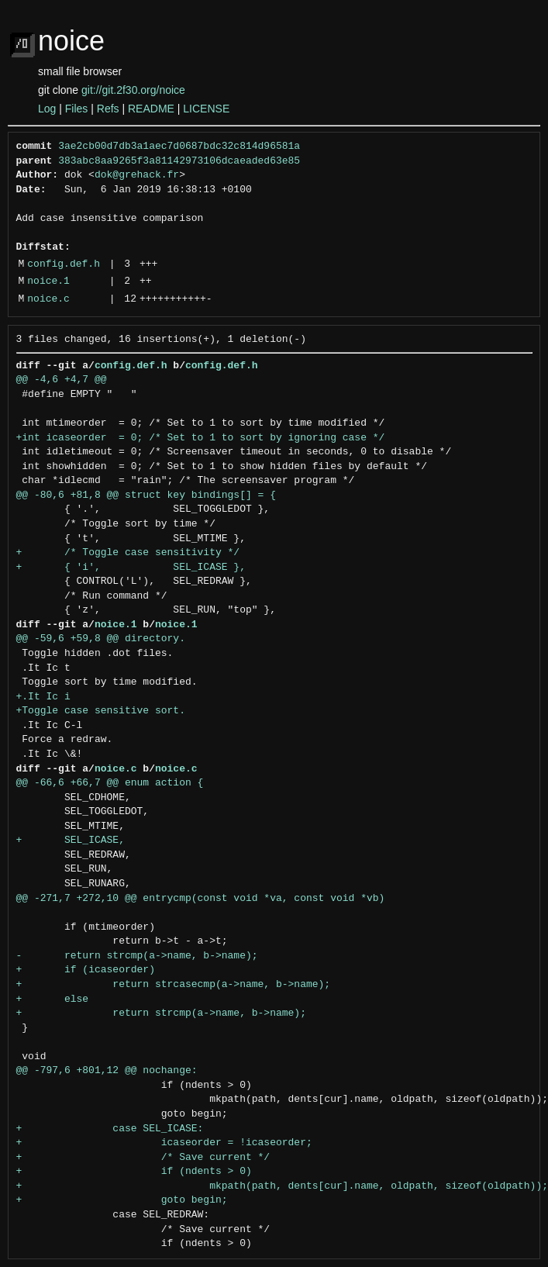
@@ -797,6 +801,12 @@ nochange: (107, 1071)
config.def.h (63, 264)
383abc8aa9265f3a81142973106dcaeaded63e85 (179, 161)
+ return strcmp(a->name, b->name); (161, 1013)
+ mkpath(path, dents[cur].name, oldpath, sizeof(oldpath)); (282, 1186)
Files (76, 108)
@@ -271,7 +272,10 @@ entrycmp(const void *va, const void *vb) (200, 899)
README (151, 108)
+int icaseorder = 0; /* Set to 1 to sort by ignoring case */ (200, 438)
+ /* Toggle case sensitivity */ (128, 553)
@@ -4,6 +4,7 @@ (61, 380)
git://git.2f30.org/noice (133, 90)
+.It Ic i (43, 697)
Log (47, 108)
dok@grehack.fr (137, 175)
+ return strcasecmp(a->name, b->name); (173, 985)
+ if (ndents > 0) (134, 1172)
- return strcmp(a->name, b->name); (137, 956)
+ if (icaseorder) (85, 970)
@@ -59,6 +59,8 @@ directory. (100, 639)
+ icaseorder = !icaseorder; (164, 1143)
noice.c (48, 299)
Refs (108, 108)
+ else (52, 999)
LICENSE (206, 108)
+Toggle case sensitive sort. (100, 711)
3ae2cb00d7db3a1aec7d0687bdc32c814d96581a (179, 147)
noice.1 (48, 281)
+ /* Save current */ (143, 1158)
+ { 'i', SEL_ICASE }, (131, 568)
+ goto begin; (122, 1200)
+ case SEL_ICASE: (110, 1129)
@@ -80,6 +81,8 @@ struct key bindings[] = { (146, 495)
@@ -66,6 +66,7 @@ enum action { (110, 783)
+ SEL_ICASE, (70, 841)
